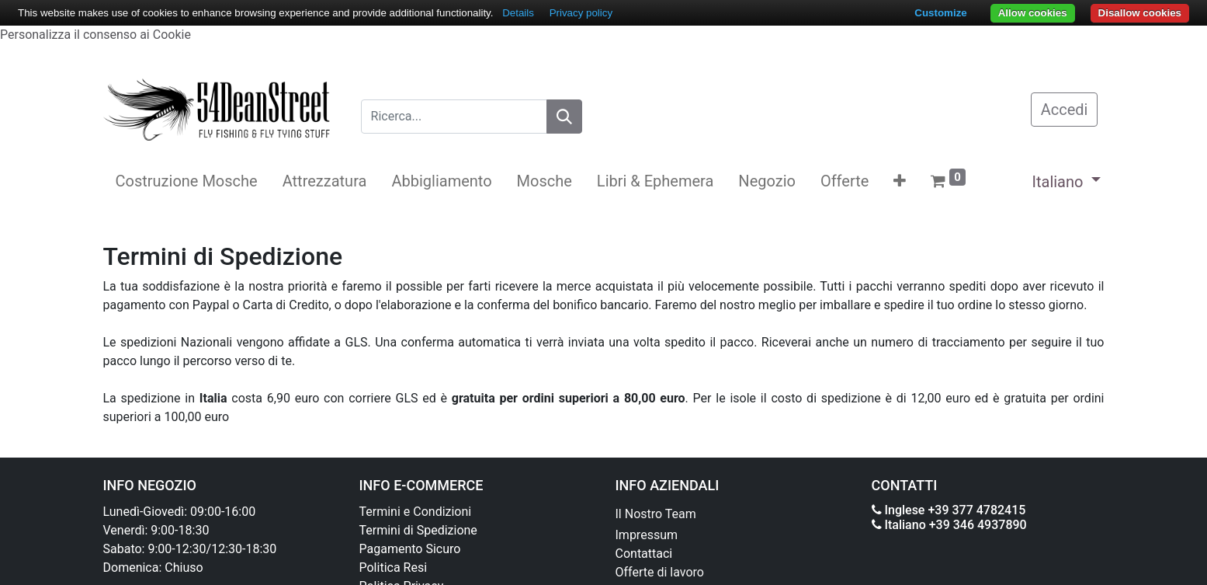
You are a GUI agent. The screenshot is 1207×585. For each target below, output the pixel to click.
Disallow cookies (1139, 13)
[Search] (564, 116)
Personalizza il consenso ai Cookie (95, 34)
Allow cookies (1032, 13)
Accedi (1064, 109)
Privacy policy (581, 13)
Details (518, 13)
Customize (940, 13)
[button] (899, 181)
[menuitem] (186, 181)
